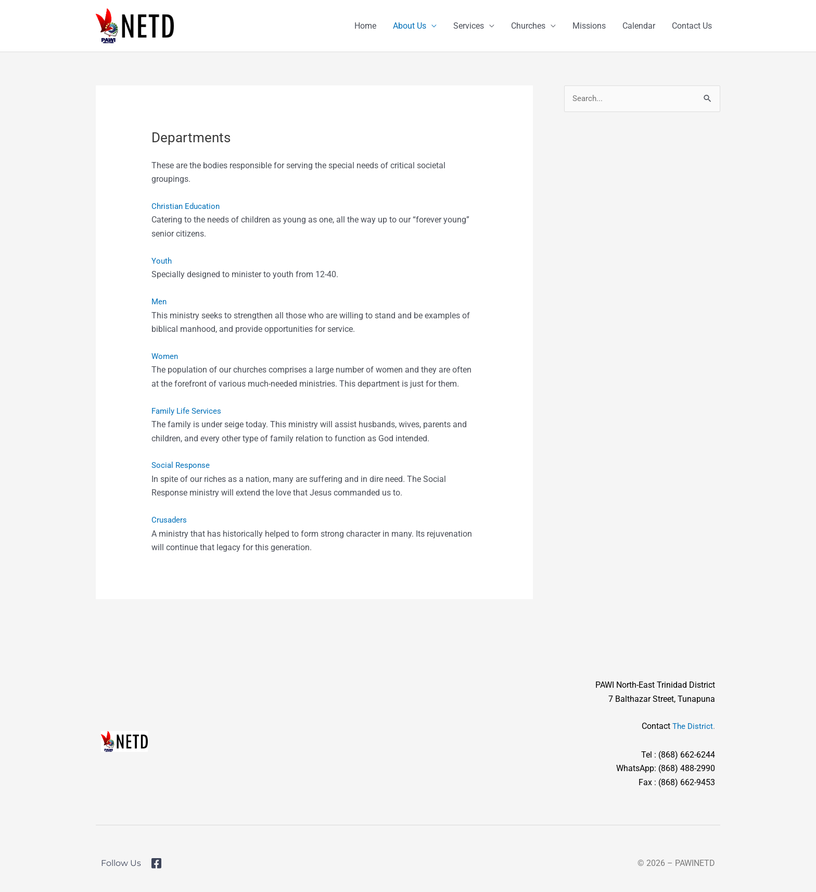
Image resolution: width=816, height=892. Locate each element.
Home (365, 26)
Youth (162, 261)
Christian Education (187, 206)
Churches (528, 26)
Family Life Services (188, 411)
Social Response (181, 465)
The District (692, 726)
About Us (409, 26)
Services (468, 26)
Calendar (638, 26)
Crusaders (169, 520)
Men (159, 301)
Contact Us (692, 26)
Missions (589, 26)
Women (165, 356)
